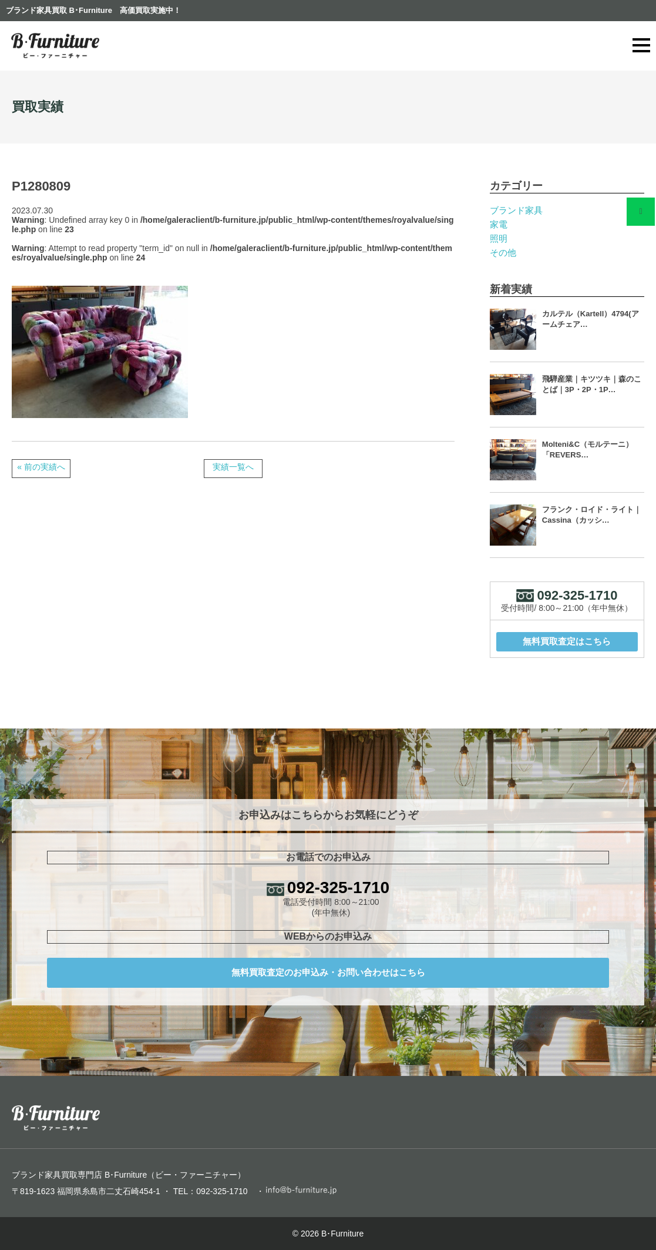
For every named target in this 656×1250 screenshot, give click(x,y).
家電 (498, 224)
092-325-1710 (338, 887)
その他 (503, 253)
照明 (498, 238)
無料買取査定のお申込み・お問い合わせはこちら (328, 972)
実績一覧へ (233, 467)
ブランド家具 (516, 210)
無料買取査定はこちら (567, 641)
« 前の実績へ (41, 467)
